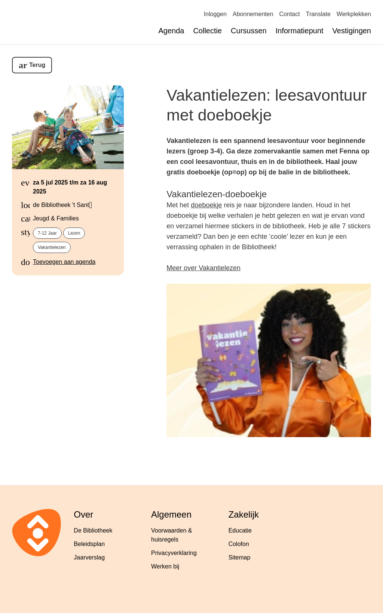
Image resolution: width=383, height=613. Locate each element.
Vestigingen (352, 31)
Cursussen (249, 31)
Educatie (240, 530)
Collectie (207, 31)
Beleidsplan (89, 544)
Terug (37, 65)
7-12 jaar (47, 233)
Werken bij (165, 566)
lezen (74, 233)
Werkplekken (354, 14)
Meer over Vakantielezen (203, 268)
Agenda (171, 31)
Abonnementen (253, 14)
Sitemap (240, 557)
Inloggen (215, 14)
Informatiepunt (300, 31)
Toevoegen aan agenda (64, 262)
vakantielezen (52, 247)
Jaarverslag (89, 557)
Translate (318, 14)
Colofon (239, 544)
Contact (289, 14)
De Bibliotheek (93, 530)
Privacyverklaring (174, 553)
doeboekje (206, 205)
